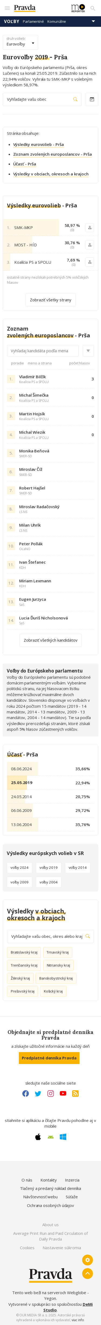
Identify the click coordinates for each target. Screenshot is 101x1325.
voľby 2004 (49, 882)
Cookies (27, 1247)
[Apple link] (38, 1136)
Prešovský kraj (22, 991)
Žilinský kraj (20, 978)
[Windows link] (63, 1136)
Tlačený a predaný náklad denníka (50, 1188)
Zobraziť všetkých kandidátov (51, 640)
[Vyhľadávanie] (92, 8)
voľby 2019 (49, 867)
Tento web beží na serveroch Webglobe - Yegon (50, 1295)
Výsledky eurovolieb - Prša (38, 144)
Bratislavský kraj (24, 952)
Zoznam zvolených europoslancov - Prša (52, 154)
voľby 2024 (20, 867)
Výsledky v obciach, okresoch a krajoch (51, 174)
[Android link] (50, 1137)
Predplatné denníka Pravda (49, 1057)
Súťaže (72, 1196)
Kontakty (48, 1180)
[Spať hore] (87, 1273)
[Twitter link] (38, 1093)
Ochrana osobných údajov (50, 1205)
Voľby (11, 21)
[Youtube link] (63, 1093)
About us (50, 1224)
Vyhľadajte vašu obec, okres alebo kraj (50, 936)
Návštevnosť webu (40, 1196)
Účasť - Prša (24, 164)
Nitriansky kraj (58, 965)
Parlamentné (33, 21)
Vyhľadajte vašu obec (42, 99)
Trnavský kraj (57, 952)
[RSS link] (75, 1093)
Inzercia (72, 1180)
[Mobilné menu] (7, 8)
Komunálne (56, 21)
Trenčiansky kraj (24, 965)
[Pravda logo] (39, 8)
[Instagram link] (50, 1093)
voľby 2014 (78, 867)
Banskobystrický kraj (56, 978)
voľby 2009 (20, 882)
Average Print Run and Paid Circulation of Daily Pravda (50, 1236)
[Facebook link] (25, 1093)
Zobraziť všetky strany (50, 299)
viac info (78, 1320)
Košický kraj (53, 991)
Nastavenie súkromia (62, 1247)
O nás (27, 1180)
